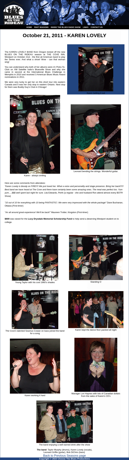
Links (85, 27)
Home (29, 27)
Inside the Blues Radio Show (66, 27)
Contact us (97, 27)
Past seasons (41, 27)
